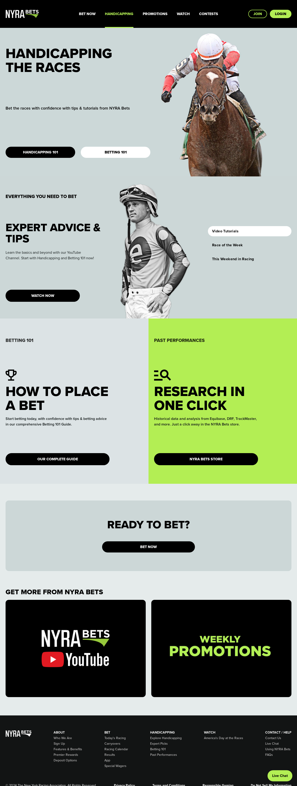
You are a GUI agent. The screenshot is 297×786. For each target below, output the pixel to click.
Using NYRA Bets (278, 749)
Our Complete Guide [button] (57, 459)
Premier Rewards (66, 755)
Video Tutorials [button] (225, 231)
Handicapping (119, 13)
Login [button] (280, 13)
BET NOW (148, 546)
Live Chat (272, 743)
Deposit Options (65, 760)
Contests (208, 13)
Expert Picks (159, 743)
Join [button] (257, 13)
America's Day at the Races (223, 738)
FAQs (269, 755)
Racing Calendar (116, 749)
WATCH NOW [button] (42, 295)
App (107, 760)
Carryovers (112, 743)
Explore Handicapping (166, 738)
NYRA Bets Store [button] (206, 459)
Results (109, 755)
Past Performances (163, 755)
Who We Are (63, 738)
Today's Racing (115, 738)
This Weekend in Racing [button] (233, 259)
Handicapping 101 (40, 152)
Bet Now (87, 13)
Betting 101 (116, 152)
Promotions (155, 13)
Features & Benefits (68, 749)
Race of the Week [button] (227, 245)
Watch (183, 13)
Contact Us (273, 738)
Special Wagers (115, 766)
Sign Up (59, 743)
